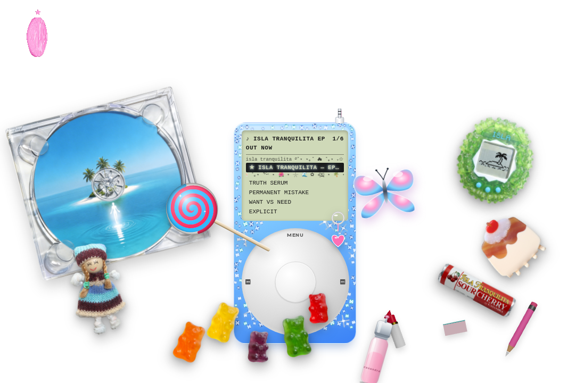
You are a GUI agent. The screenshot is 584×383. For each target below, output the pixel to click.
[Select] (295, 282)
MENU (295, 235)
